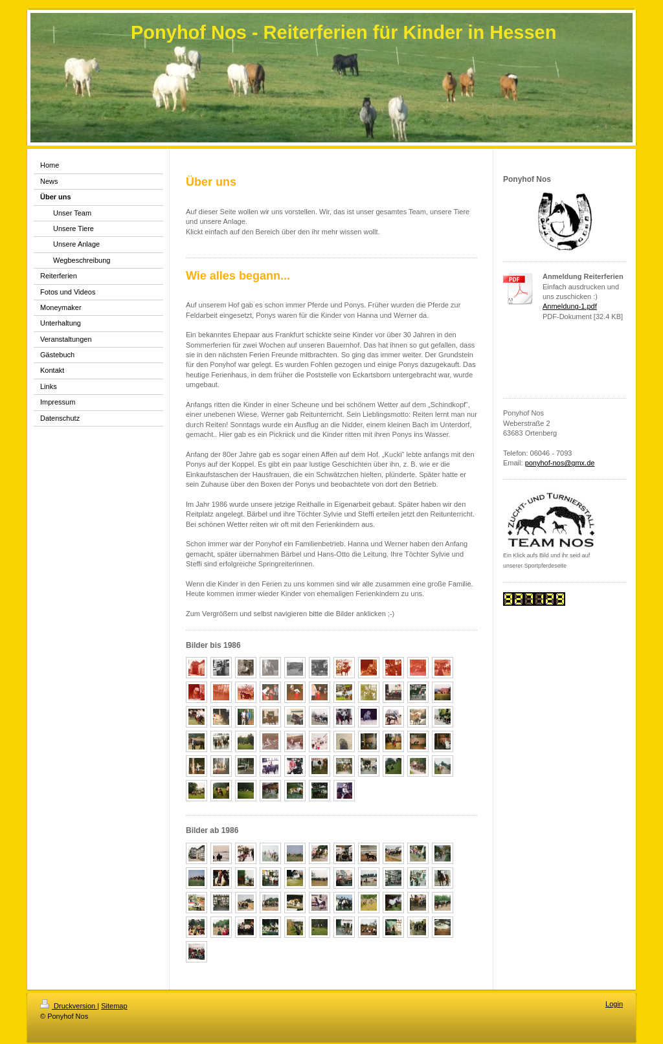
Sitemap (114, 1006)
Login (614, 1004)
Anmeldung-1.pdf (570, 306)
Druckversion (68, 1006)
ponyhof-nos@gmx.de (560, 463)
